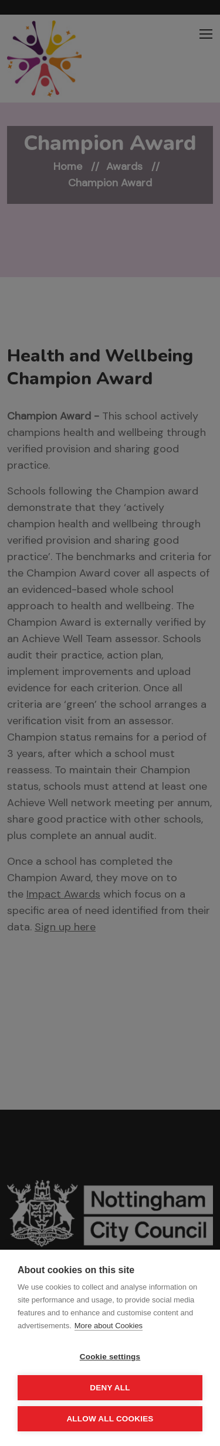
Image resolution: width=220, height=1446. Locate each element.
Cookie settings (110, 1356)
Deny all (110, 1387)
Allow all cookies (109, 1418)
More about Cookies (109, 1325)
